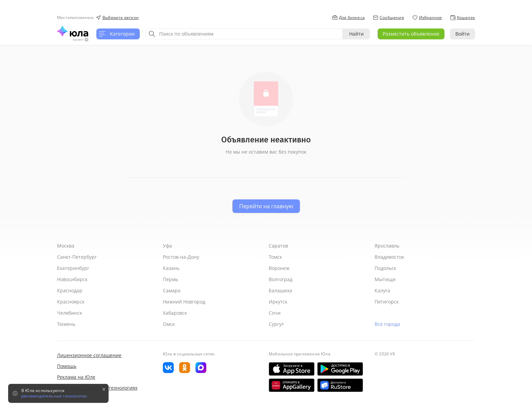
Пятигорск (387, 301)
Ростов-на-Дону (181, 257)
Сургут (276, 324)
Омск (169, 324)
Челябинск (69, 313)
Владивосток (389, 257)
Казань (171, 268)
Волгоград (280, 279)
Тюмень (66, 324)
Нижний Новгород (184, 301)
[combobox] (244, 33)
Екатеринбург (73, 268)
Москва (65, 245)
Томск (275, 257)
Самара (171, 290)
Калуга (382, 290)
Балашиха (280, 290)
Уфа (167, 245)
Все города (387, 324)
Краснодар (69, 290)
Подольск (385, 268)
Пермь (170, 279)
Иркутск (278, 301)
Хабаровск (175, 313)
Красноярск (70, 301)
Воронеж (279, 268)
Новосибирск (72, 279)
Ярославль (387, 245)
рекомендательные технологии (54, 396)
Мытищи (385, 279)
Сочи (275, 313)
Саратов (278, 245)
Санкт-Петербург (77, 257)
